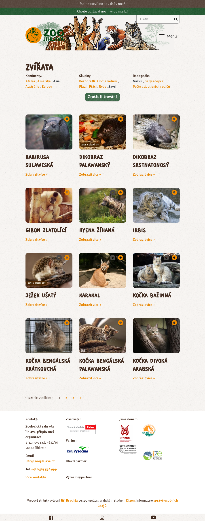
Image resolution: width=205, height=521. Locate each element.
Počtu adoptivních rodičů (151, 86)
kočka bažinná (152, 295)
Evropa (47, 86)
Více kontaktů (35, 477)
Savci (112, 86)
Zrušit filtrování (102, 97)
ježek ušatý (40, 295)
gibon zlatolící (46, 230)
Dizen (130, 500)
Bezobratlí (87, 81)
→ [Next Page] (81, 398)
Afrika (30, 81)
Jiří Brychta (69, 500)
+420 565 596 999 (44, 469)
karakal (89, 295)
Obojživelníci (107, 81)
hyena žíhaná (96, 230)
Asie (56, 81)
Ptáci (93, 86)
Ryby (102, 86)
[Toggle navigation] (168, 36)
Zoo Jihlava (44, 35)
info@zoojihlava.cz (40, 461)
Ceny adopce (154, 81)
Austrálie (32, 86)
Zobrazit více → (36, 174)
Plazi (83, 86)
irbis (139, 230)
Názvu (137, 81)
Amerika (44, 81)
